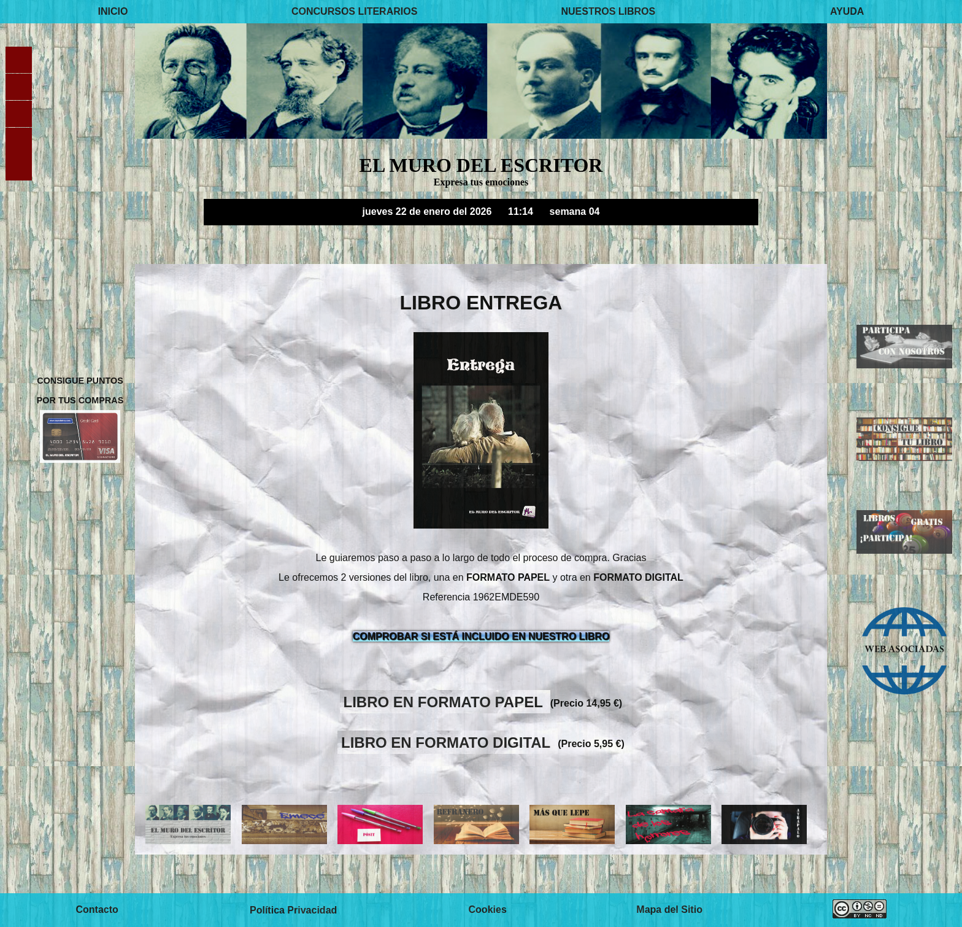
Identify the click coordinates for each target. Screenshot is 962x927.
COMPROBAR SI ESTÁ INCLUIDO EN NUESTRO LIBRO (481, 636)
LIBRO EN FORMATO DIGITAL (448, 742)
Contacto (96, 910)
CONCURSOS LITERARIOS (354, 11)
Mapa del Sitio (669, 910)
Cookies (488, 910)
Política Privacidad (293, 910)
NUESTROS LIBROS (608, 11)
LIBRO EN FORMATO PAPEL (445, 701)
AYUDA (847, 11)
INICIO (113, 11)
